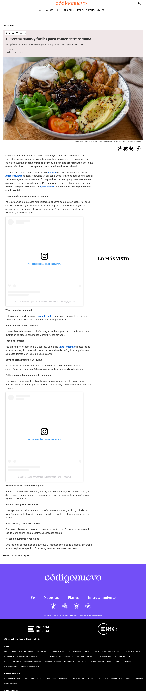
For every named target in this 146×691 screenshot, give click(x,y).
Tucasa (127, 678)
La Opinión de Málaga (32, 661)
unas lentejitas (67, 347)
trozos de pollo (44, 316)
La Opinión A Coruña (122, 656)
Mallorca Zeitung (97, 661)
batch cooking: (13, 176)
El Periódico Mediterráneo (51, 656)
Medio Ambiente (10, 683)
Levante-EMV (82, 661)
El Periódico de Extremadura (27, 656)
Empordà (95, 651)
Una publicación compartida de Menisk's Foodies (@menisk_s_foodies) (44, 301)
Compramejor (29, 678)
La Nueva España (104, 656)
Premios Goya (103, 678)
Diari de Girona (10, 651)
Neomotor (91, 678)
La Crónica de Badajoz (85, 656)
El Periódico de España (131, 651)
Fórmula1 (40, 678)
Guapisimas (51, 678)
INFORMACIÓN (57, 651)
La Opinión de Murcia (12, 661)
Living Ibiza (138, 678)
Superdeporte (127, 661)
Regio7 (109, 661)
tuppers (51, 172)
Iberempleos (63, 678)
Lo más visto (8, 26)
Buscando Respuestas (12, 678)
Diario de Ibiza (41, 651)
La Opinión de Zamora (52, 661)
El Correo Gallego (11, 666)
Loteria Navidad (78, 678)
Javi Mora (11, 50)
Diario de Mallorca (74, 651)
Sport (117, 661)
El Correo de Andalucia (30, 666)
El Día (86, 651)
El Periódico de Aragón (110, 651)
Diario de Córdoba (26, 651)
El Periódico (9, 656)
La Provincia (69, 661)
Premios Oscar (116, 678)
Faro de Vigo (69, 656)
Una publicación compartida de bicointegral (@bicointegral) (44, 477)
